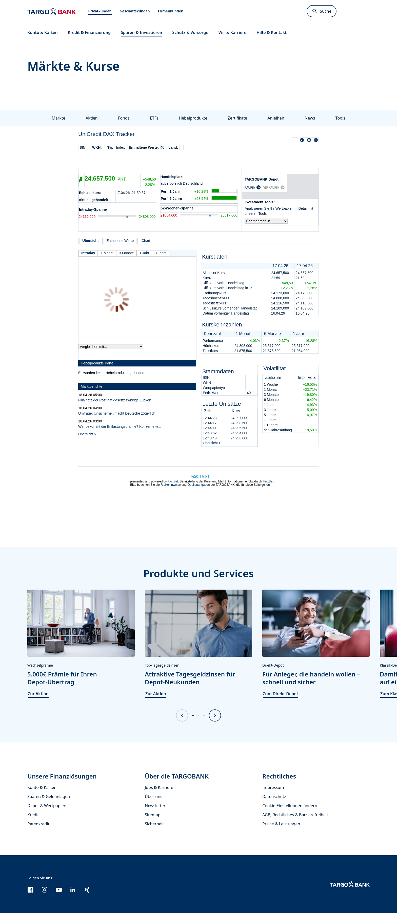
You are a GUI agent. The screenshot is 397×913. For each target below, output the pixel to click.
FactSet (173, 481)
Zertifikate (237, 118)
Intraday (88, 253)
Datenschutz (274, 796)
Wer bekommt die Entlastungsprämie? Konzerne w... (119, 426)
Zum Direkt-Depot (280, 693)
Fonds (123, 118)
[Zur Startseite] (51, 11)
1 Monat (107, 253)
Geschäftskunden (135, 11)
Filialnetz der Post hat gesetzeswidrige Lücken (114, 400)
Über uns (153, 796)
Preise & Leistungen (281, 824)
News (310, 118)
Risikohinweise (171, 485)
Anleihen (276, 118)
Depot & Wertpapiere (47, 805)
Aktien (92, 118)
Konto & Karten (41, 787)
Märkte (58, 118)
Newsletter (155, 805)
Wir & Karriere (232, 32)
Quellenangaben (198, 485)
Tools (340, 118)
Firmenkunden (170, 11)
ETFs (154, 118)
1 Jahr (144, 253)
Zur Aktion (38, 693)
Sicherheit (154, 824)
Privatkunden (99, 11)
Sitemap (153, 815)
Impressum (273, 787)
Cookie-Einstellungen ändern (289, 805)
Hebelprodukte (193, 118)
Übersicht (85, 434)
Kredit (33, 815)
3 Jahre (161, 253)
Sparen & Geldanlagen (48, 796)
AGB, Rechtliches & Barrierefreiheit (295, 815)
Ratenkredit (38, 824)
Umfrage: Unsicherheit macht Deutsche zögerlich (116, 413)
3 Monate (126, 253)
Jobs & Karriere (159, 787)
